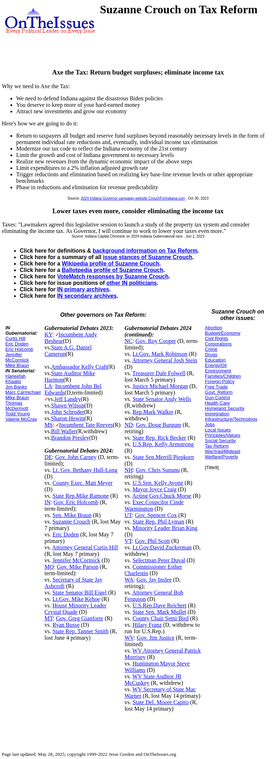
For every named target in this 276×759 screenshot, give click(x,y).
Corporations (218, 344)
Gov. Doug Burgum (158, 425)
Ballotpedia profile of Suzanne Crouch (112, 270)
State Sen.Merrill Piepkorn (163, 457)
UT (128, 515)
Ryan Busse (65, 625)
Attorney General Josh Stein (164, 360)
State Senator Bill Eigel (79, 592)
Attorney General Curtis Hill (85, 547)
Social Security (220, 440)
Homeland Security (224, 408)
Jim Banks (16, 387)
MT (49, 618)
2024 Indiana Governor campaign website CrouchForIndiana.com (133, 198)
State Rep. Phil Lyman (158, 522)
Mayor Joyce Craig (155, 489)
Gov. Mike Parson (77, 567)
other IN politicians (131, 283)
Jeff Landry (67, 399)
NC (128, 341)
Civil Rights (216, 338)
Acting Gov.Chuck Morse (162, 496)
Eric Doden (16, 344)
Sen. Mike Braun (72, 515)
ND (128, 425)
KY (48, 334)
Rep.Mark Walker (153, 412)
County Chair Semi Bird (161, 618)
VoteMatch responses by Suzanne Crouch (113, 276)
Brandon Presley (70, 438)
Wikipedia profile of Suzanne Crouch (110, 264)
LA (48, 386)
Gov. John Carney (76, 457)
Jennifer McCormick (17, 357)
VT (128, 541)
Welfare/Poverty (221, 456)
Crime (211, 349)
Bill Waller (63, 431)
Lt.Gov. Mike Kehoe (76, 599)
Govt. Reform (219, 392)
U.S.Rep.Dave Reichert (160, 605)
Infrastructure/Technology (231, 419)
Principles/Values (222, 435)
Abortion (213, 327)
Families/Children (223, 376)
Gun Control (217, 397)
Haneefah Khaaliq (15, 378)
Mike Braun (17, 365)
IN (48, 502)
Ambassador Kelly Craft (79, 367)
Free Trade (216, 387)
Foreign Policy (219, 381)
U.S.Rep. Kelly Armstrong (163, 444)
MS (49, 425)
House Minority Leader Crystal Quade (75, 608)
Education (215, 360)
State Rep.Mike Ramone (80, 496)
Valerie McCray (21, 419)
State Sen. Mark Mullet (159, 612)
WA (128, 580)
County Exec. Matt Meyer (82, 483)
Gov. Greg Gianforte (79, 618)
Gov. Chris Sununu (158, 470)
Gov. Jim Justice (155, 638)
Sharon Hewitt (67, 418)
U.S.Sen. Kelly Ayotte (158, 483)
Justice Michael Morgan (160, 386)
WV (128, 638)
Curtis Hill (15, 338)
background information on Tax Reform (145, 251)
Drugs (211, 354)
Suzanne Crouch (71, 522)
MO (49, 567)
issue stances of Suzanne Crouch (147, 257)
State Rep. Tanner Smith (80, 631)
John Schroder (67, 412)
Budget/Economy (222, 333)
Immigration (217, 413)
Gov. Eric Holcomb (76, 502)
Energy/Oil (216, 365)
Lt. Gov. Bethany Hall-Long (85, 470)
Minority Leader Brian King (165, 528)
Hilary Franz (147, 625)
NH (128, 470)
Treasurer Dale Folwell (158, 373)
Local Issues (218, 430)
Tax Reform (217, 446)
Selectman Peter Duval (159, 560)
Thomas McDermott (16, 405)
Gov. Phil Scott (152, 541)
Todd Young (17, 413)
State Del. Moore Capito (161, 702)
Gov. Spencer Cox (156, 515)
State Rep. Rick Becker (159, 438)
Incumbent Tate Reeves (86, 425)
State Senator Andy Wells (162, 399)
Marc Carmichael (23, 392)
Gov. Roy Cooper (155, 341)
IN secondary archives (87, 296)
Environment (218, 370)
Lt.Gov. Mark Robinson (160, 354)
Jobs (210, 424)
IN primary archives (83, 289)
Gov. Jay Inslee (154, 580)
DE (48, 457)
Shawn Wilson (67, 405)
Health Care (217, 403)
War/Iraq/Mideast (222, 451)
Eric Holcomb (19, 349)
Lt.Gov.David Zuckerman (162, 547)
